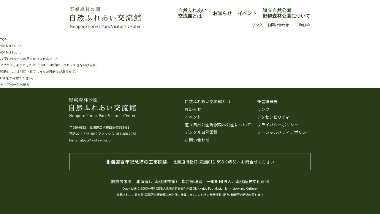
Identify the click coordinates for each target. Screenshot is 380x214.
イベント (247, 13)
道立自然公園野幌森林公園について (286, 13)
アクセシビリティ (273, 116)
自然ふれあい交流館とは (192, 13)
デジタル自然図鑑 (201, 132)
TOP (3, 39)
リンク (257, 24)
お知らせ (222, 13)
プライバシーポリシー (278, 124)
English (304, 24)
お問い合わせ (278, 24)
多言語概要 (267, 101)
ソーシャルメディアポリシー (284, 132)
